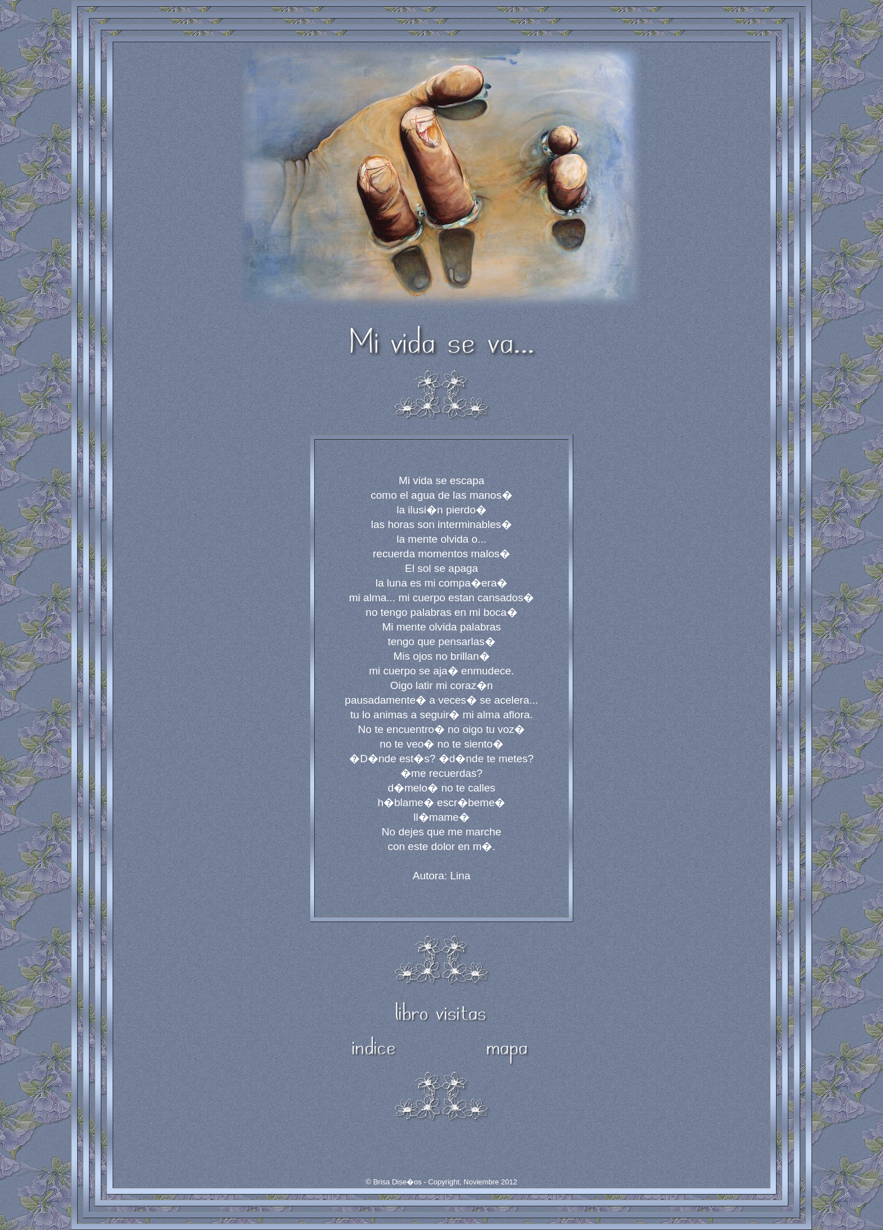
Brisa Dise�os (397, 1182)
